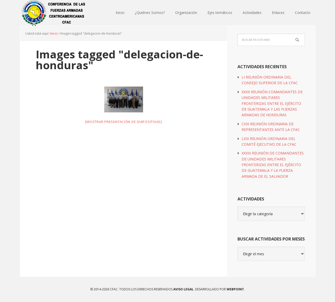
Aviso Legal (183, 289)
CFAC (53, 13)
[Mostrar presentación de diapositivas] (123, 121)
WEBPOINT (235, 289)
